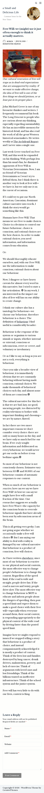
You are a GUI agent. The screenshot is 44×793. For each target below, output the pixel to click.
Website (7, 744)
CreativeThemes (10, 790)
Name (7, 728)
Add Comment (11, 753)
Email (7, 736)
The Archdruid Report (25, 141)
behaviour (22, 321)
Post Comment (12, 775)
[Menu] (40, 3)
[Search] (36, 3)
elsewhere (27, 558)
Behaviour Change (12, 44)
